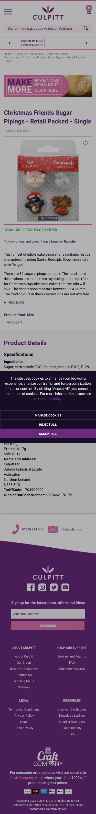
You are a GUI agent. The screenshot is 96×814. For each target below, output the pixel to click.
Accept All (48, 434)
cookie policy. (51, 399)
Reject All (48, 424)
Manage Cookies (48, 415)
